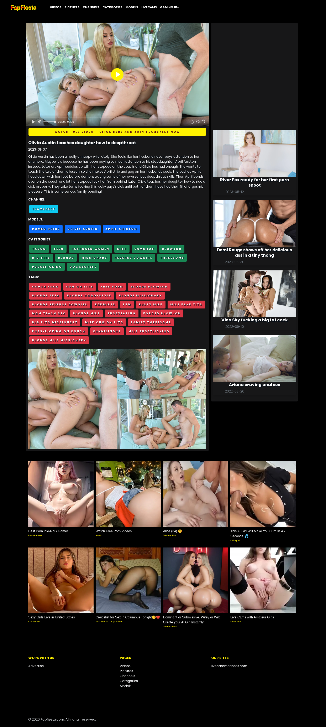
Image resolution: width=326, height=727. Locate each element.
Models (132, 7)
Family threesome (151, 322)
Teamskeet (44, 209)
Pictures (72, 7)
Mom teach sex (48, 313)
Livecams (149, 7)
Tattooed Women (90, 249)
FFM (127, 304)
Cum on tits (79, 286)
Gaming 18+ (169, 7)
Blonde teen (45, 295)
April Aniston (121, 229)
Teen (59, 249)
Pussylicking (47, 267)
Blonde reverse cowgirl (59, 304)
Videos (55, 7)
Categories (112, 7)
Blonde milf (86, 313)
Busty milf (151, 304)
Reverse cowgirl (134, 258)
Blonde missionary (140, 295)
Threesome (172, 258)
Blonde (66, 258)
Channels (91, 7)
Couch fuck (45, 286)
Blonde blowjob (149, 286)
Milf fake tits (186, 304)
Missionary (94, 258)
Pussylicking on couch (58, 331)
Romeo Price (46, 229)
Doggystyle (83, 267)
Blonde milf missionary (59, 340)
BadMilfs (105, 304)
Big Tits (41, 258)
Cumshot (144, 249)
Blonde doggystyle (89, 295)
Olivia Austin (82, 229)
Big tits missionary (55, 322)
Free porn (112, 286)
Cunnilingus (107, 331)
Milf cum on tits (104, 322)
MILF (122, 249)
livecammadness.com (229, 666)
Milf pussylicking (149, 331)
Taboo (39, 249)
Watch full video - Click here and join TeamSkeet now (117, 132)
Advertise (36, 666)
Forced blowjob (162, 313)
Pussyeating (121, 313)
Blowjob (172, 249)
